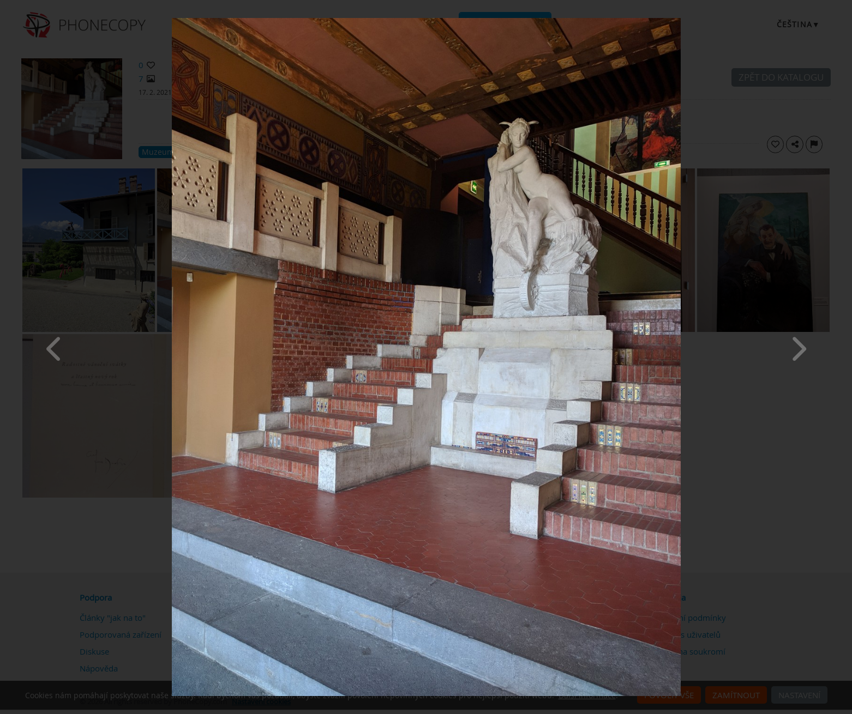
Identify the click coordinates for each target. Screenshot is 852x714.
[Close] (678, 20)
